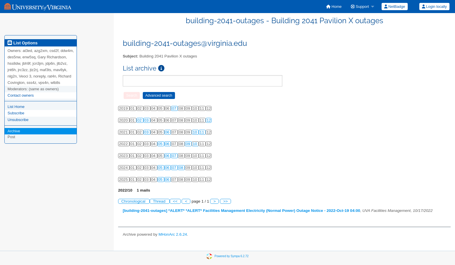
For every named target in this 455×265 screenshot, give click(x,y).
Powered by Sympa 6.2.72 (231, 256)
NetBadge (394, 6)
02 (140, 120)
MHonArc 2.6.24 (172, 234)
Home (334, 6)
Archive (14, 131)
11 (202, 132)
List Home (16, 106)
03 (147, 120)
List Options (22, 43)
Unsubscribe (18, 120)
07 (174, 108)
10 (195, 132)
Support (360, 6)
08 (181, 167)
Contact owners (21, 95)
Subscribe (16, 113)
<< (175, 201)
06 (168, 132)
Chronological (134, 201)
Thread (160, 201)
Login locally (434, 6)
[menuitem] (334, 6)
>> (225, 201)
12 (209, 120)
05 (161, 144)
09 (188, 144)
